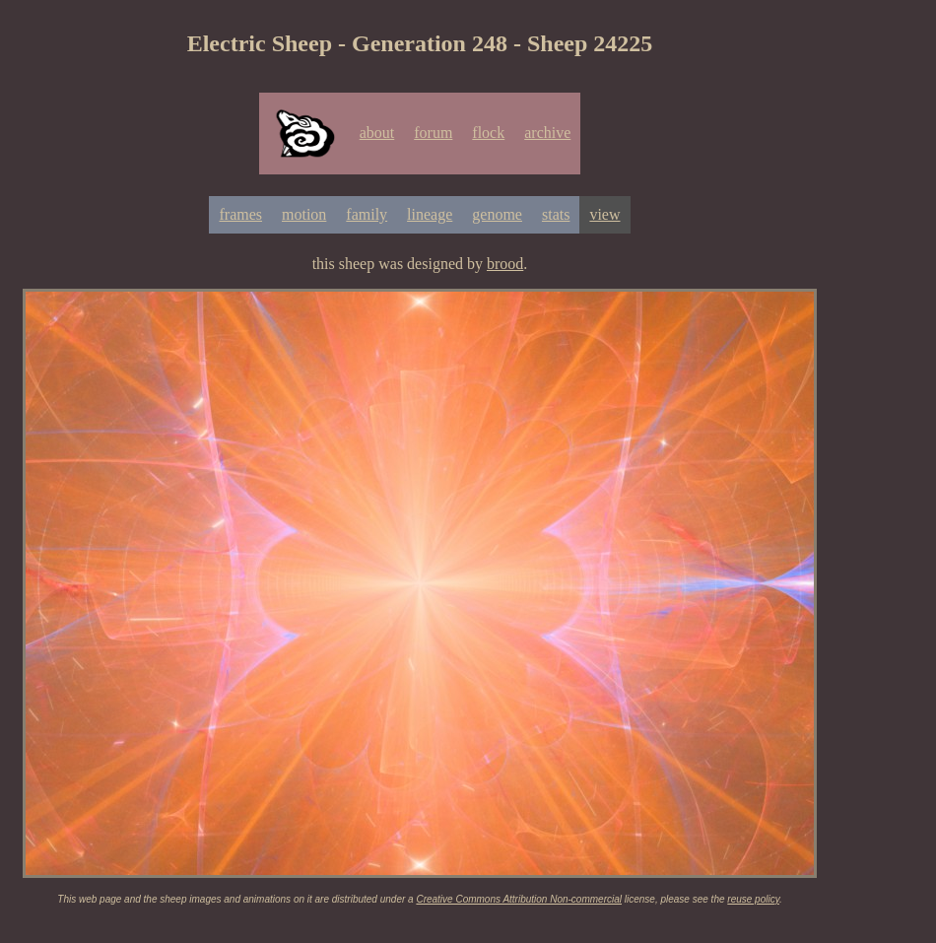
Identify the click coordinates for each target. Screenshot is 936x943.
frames (240, 214)
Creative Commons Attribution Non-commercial (519, 899)
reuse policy (753, 899)
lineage (429, 214)
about (377, 132)
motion (304, 214)
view (604, 214)
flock (488, 132)
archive (547, 132)
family (366, 214)
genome (497, 214)
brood (505, 263)
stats (555, 214)
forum (433, 132)
